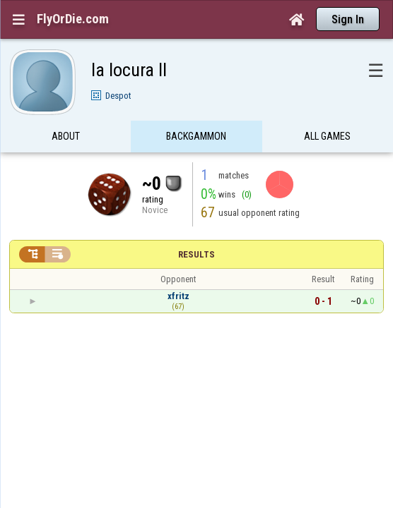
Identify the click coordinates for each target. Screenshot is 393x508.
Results (196, 227)
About (66, 108)
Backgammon (196, 108)
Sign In (348, 19)
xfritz (178, 268)
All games (327, 108)
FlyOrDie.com (73, 19)
